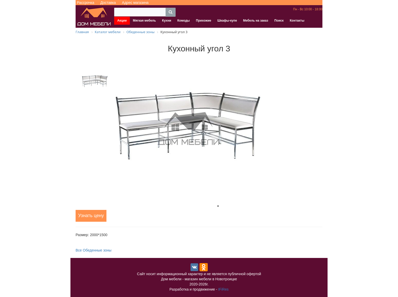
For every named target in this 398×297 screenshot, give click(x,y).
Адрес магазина (135, 3)
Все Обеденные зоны (93, 250)
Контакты (297, 20)
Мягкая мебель (144, 20)
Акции (122, 20)
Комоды (183, 20)
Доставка (108, 3)
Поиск (279, 20)
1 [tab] (218, 206)
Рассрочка (85, 3)
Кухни (166, 20)
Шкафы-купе (227, 20)
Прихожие (203, 20)
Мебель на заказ (255, 20)
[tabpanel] (218, 129)
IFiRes (223, 289)
